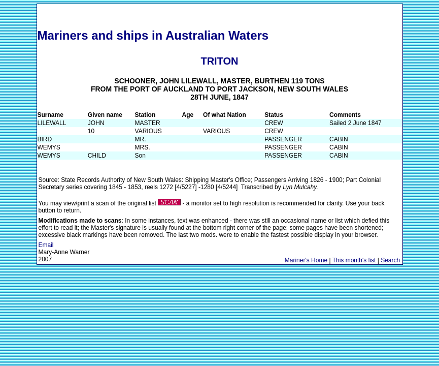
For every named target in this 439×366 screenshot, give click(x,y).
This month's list (354, 260)
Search (390, 260)
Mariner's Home (306, 260)
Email (46, 245)
